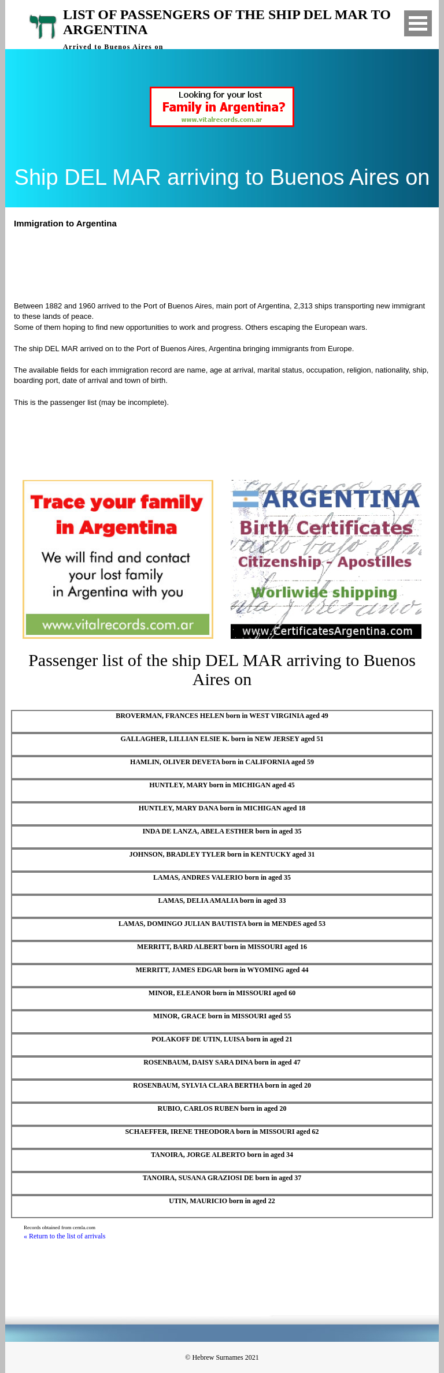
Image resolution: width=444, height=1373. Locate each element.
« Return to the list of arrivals (64, 1236)
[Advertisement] (227, 263)
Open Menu (418, 23)
